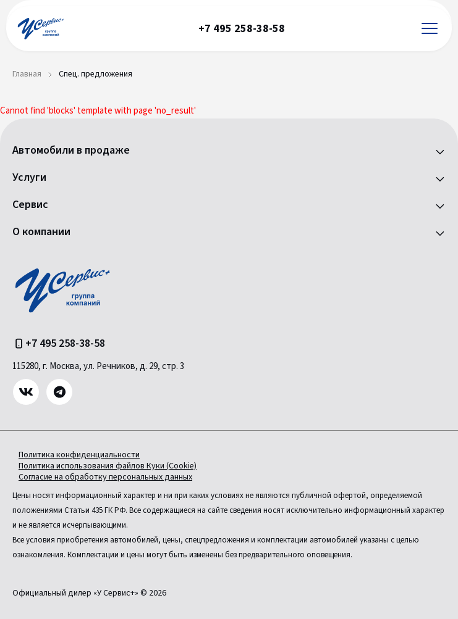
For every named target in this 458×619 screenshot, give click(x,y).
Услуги (29, 177)
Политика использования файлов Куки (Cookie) (108, 466)
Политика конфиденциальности (79, 454)
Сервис (30, 204)
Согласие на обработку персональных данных (105, 477)
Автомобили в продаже (71, 150)
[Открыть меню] (429, 29)
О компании (41, 232)
